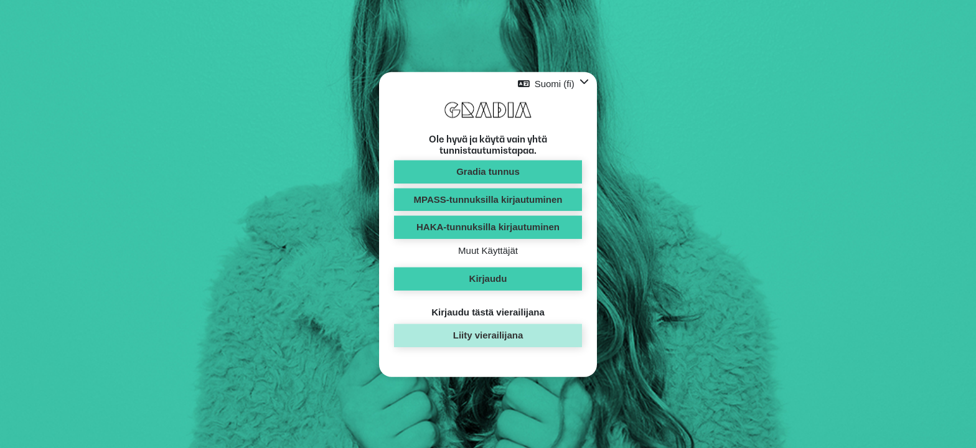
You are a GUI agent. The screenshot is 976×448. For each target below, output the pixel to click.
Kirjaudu (488, 278)
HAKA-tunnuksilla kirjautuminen (488, 227)
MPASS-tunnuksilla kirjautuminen (488, 199)
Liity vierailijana (488, 335)
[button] (553, 83)
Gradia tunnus (488, 171)
